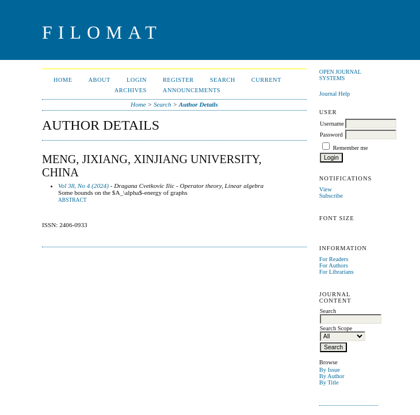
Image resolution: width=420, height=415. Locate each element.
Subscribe (331, 196)
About (99, 80)
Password (331, 134)
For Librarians (336, 272)
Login (137, 80)
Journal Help (334, 93)
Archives (130, 90)
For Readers (334, 259)
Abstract (72, 200)
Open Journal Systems (340, 75)
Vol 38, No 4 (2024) (83, 185)
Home (63, 80)
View (325, 189)
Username (332, 123)
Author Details (198, 104)
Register (178, 80)
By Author (332, 376)
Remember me (350, 148)
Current (266, 80)
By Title (329, 382)
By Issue (329, 370)
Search (222, 80)
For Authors (333, 265)
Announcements (191, 90)
